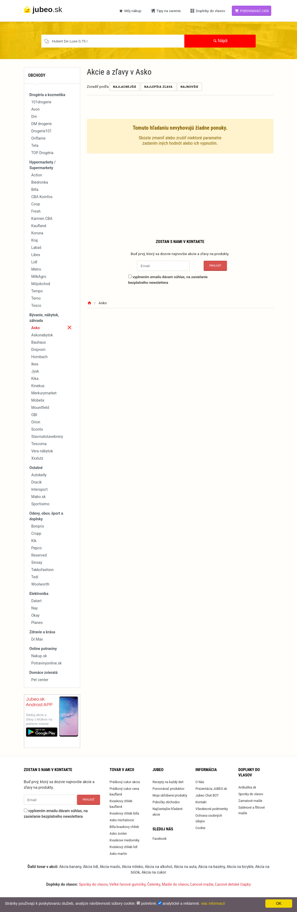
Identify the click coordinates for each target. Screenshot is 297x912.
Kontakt (200, 802)
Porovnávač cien (251, 11)
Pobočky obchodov (166, 802)
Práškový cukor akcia (124, 782)
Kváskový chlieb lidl (123, 847)
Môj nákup (129, 11)
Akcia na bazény (211, 866)
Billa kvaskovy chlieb (124, 827)
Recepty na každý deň (168, 782)
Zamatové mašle (250, 801)
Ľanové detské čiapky (233, 884)
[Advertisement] (180, 195)
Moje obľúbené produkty (169, 795)
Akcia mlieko (132, 866)
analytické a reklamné (181, 903)
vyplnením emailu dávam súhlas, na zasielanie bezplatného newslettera (168, 279)
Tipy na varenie (166, 11)
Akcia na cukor (154, 872)
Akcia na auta (185, 866)
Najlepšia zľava (158, 87)
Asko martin (118, 854)
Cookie (200, 828)
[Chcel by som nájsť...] (112, 41)
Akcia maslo (110, 866)
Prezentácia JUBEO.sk (211, 789)
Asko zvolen (118, 833)
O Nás (199, 782)
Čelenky (153, 884)
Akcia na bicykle (240, 866)
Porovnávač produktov (168, 789)
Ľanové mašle (201, 884)
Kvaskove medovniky (124, 840)
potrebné (148, 903)
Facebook (159, 839)
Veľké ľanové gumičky (127, 884)
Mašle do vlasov (175, 884)
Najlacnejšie (124, 87)
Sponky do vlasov (250, 794)
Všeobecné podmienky (211, 809)
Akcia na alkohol (158, 866)
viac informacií (213, 903)
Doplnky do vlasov (207, 11)
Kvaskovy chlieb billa (124, 813)
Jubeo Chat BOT (207, 795)
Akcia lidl (90, 866)
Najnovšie (190, 87)
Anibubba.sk (247, 787)
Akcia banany (70, 866)
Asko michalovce (121, 820)
